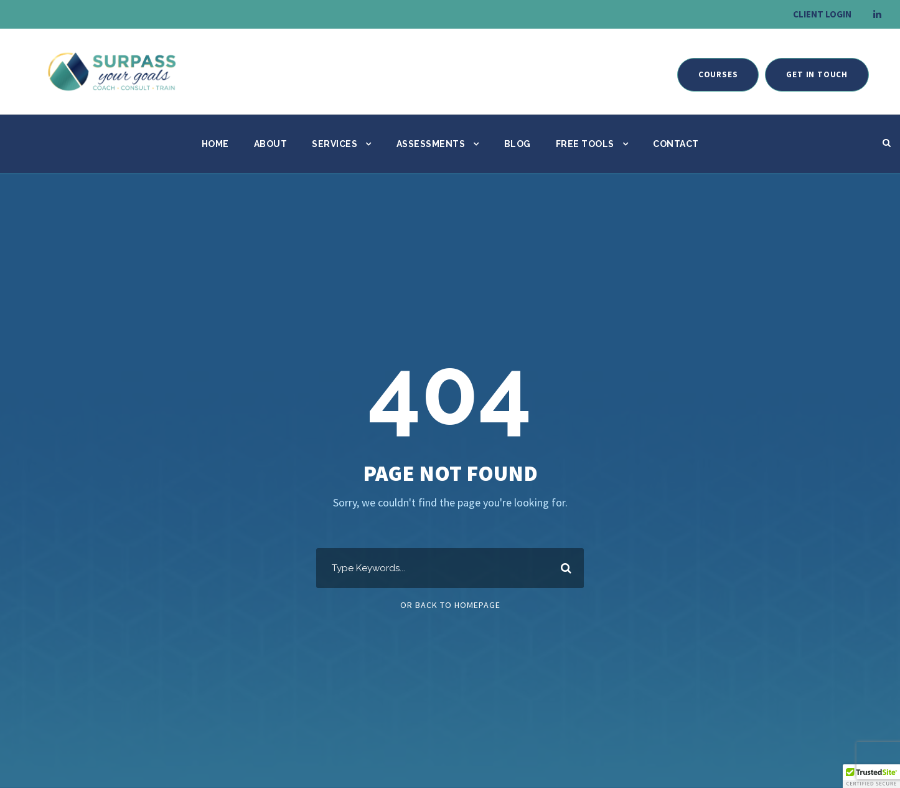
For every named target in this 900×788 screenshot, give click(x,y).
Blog (517, 144)
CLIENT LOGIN (822, 14)
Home (215, 144)
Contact (676, 144)
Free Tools (585, 144)
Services (334, 144)
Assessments (431, 144)
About (271, 144)
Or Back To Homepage (450, 604)
